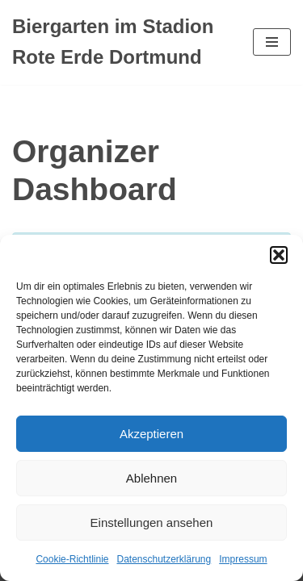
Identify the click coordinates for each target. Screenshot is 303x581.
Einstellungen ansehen (151, 522)
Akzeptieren (151, 434)
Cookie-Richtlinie (72, 559)
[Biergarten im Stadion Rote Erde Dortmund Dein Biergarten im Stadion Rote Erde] (120, 42)
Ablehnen (151, 478)
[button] (279, 255)
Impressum (243, 559)
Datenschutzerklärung (163, 559)
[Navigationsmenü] (272, 42)
